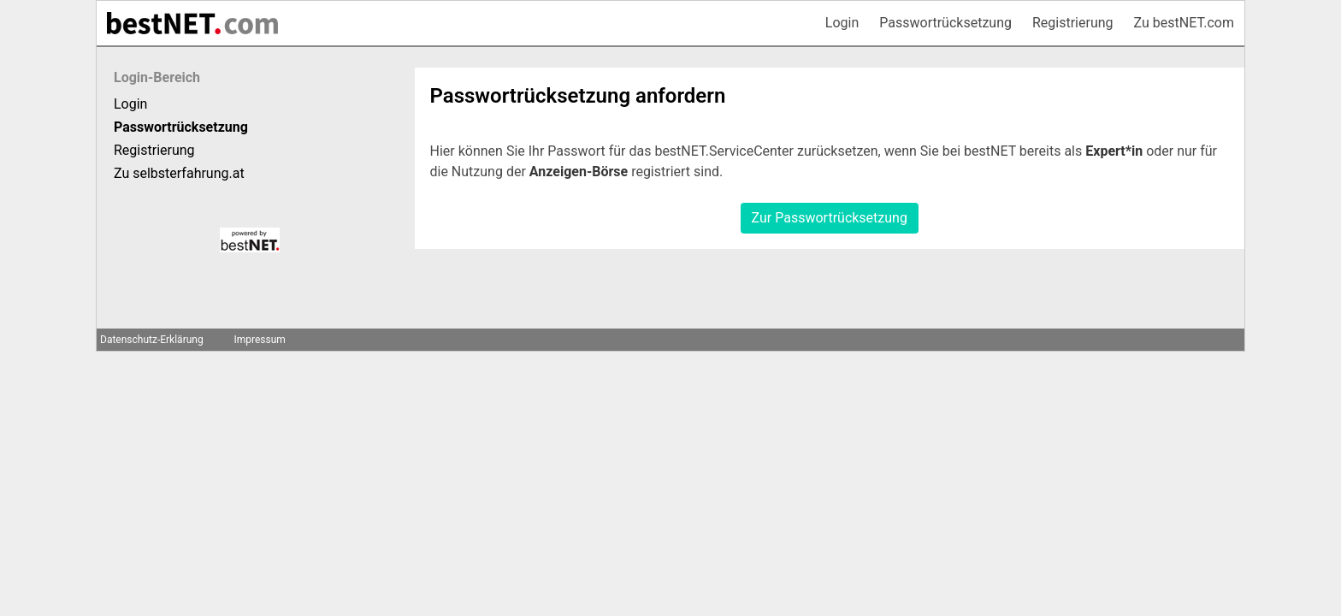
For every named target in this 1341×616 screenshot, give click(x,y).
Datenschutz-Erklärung (152, 340)
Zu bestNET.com (1184, 23)
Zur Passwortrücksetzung (829, 218)
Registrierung (1073, 23)
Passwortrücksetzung (945, 23)
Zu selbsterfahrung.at (179, 173)
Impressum (259, 340)
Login (842, 23)
